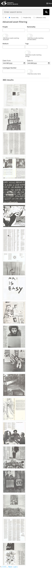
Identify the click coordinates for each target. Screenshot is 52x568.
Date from (7, 60)
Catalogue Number (9, 68)
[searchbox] (3, 30)
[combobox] (14, 30)
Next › (10, 567)
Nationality (31, 27)
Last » (15, 567)
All (5, 17)
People (5, 27)
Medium (5, 44)
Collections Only (41, 17)
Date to (30, 60)
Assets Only (15, 17)
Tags (27, 44)
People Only (27, 17)
